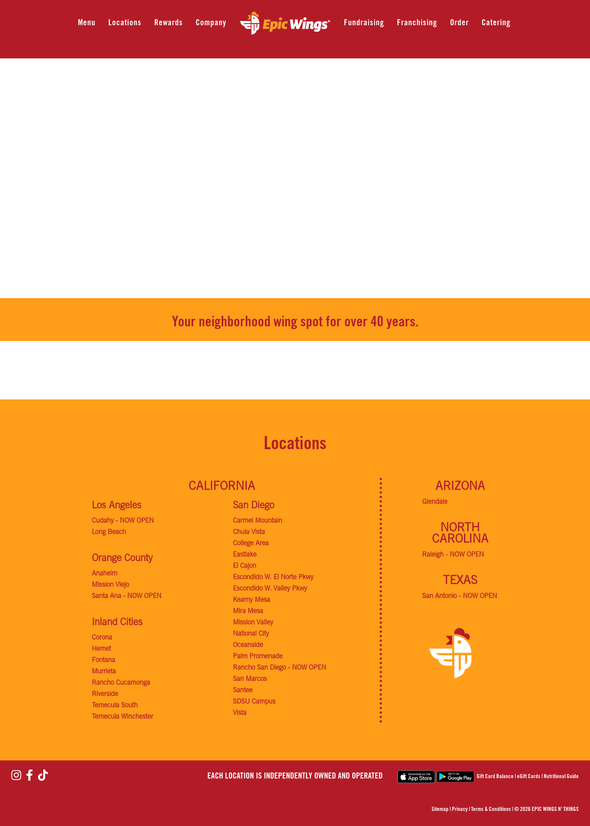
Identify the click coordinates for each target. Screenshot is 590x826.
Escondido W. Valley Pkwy (270, 589)
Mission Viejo (110, 585)
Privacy (460, 809)
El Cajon (244, 566)
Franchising (417, 23)
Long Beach (109, 532)
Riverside (105, 694)
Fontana (103, 660)
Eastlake (245, 555)
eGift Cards (528, 777)
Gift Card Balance (495, 777)
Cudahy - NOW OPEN (123, 521)
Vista (239, 713)
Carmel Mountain (257, 521)
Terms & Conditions (491, 809)
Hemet (101, 649)
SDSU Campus (254, 702)
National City (251, 634)
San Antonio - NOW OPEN (459, 596)
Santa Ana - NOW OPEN (126, 596)
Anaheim (104, 574)
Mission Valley (253, 623)
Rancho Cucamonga (121, 683)
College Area (251, 543)
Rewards (168, 23)
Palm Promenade (258, 656)
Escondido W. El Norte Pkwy (273, 577)
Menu (87, 23)
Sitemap (440, 809)
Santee (242, 690)
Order (459, 23)
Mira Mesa (248, 611)
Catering (496, 23)
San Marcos (250, 679)
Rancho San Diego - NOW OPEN (279, 668)
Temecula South (115, 705)
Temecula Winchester (122, 717)
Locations (124, 23)
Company (211, 23)
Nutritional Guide (561, 777)
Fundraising (364, 23)
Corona (102, 638)
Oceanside (248, 645)
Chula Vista (249, 532)
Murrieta (104, 671)
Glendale (434, 502)
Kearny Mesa (251, 600)
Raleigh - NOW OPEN (453, 555)
